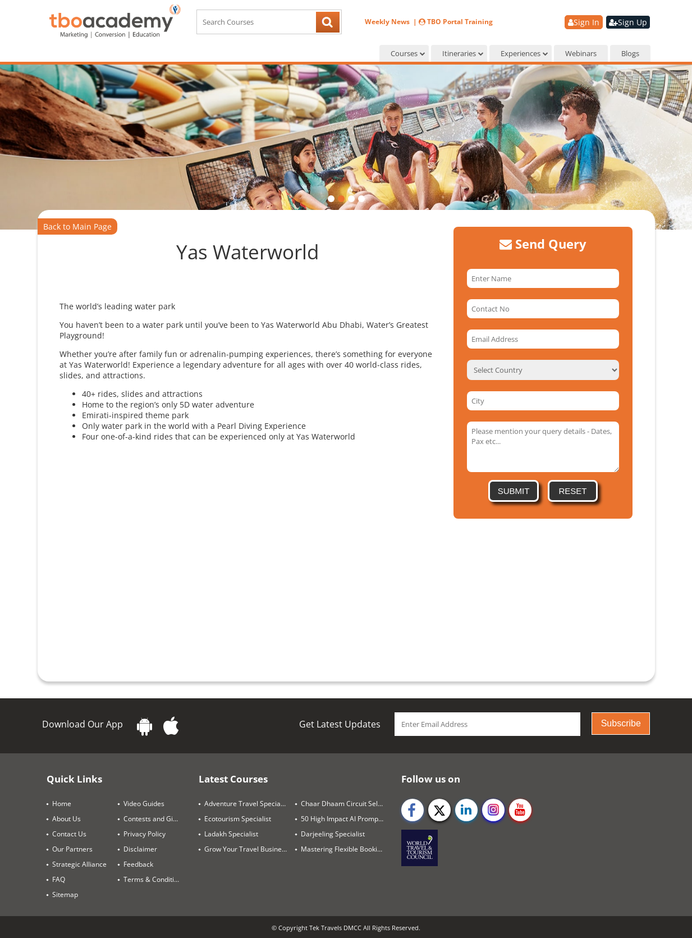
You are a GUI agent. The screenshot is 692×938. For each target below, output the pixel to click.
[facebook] (412, 810)
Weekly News (388, 21)
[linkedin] (466, 810)
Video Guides (143, 803)
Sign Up (628, 22)
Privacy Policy (144, 834)
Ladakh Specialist (231, 834)
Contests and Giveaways (156, 818)
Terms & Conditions (154, 879)
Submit (514, 491)
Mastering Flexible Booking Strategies (346, 849)
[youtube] (520, 810)
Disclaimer (140, 849)
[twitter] (439, 810)
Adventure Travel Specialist (247, 803)
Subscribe (621, 723)
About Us (66, 818)
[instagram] (493, 810)
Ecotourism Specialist (237, 818)
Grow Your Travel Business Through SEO (250, 849)
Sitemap (65, 894)
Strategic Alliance (79, 864)
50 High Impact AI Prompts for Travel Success (346, 818)
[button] (331, 199)
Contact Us (69, 834)
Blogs (630, 53)
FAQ (58, 879)
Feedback (138, 864)
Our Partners (72, 849)
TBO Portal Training (456, 21)
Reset (572, 491)
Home (61, 803)
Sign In (583, 22)
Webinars (581, 53)
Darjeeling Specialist (333, 834)
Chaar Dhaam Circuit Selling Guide (346, 803)
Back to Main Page (77, 226)
